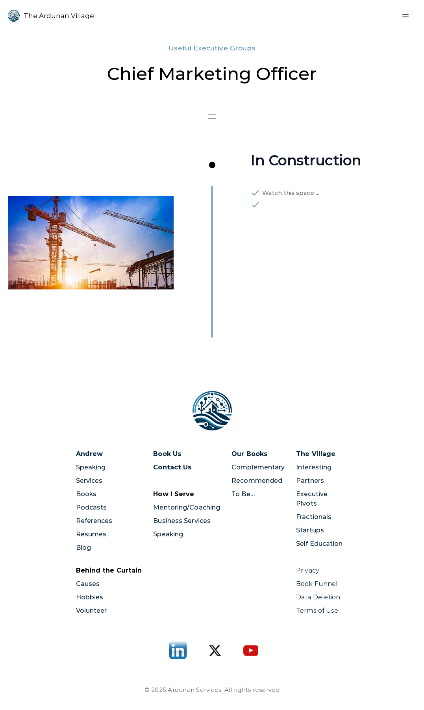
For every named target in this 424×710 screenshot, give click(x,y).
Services (89, 480)
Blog (83, 547)
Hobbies (90, 597)
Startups (310, 530)
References (94, 521)
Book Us (167, 454)
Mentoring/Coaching (186, 507)
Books (86, 494)
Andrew (89, 454)
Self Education (319, 543)
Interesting (313, 467)
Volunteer (91, 610)
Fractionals (313, 517)
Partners (310, 480)
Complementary (258, 467)
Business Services (182, 521)
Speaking (91, 467)
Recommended (256, 480)
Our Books (249, 454)
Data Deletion (318, 597)
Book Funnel (317, 584)
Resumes (91, 534)
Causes (88, 584)
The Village (315, 454)
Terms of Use (317, 610)
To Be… (243, 494)
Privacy (307, 570)
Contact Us (172, 467)
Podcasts (91, 507)
